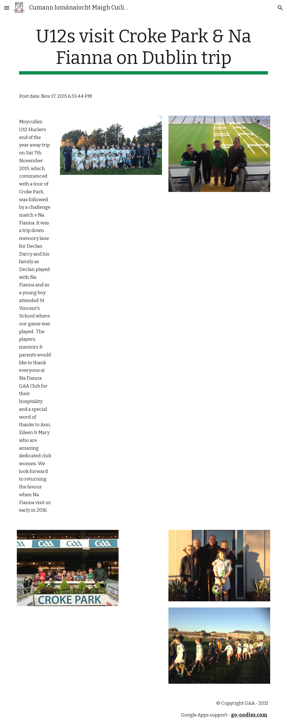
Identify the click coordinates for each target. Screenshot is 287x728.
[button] (6, 7)
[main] (143, 50)
